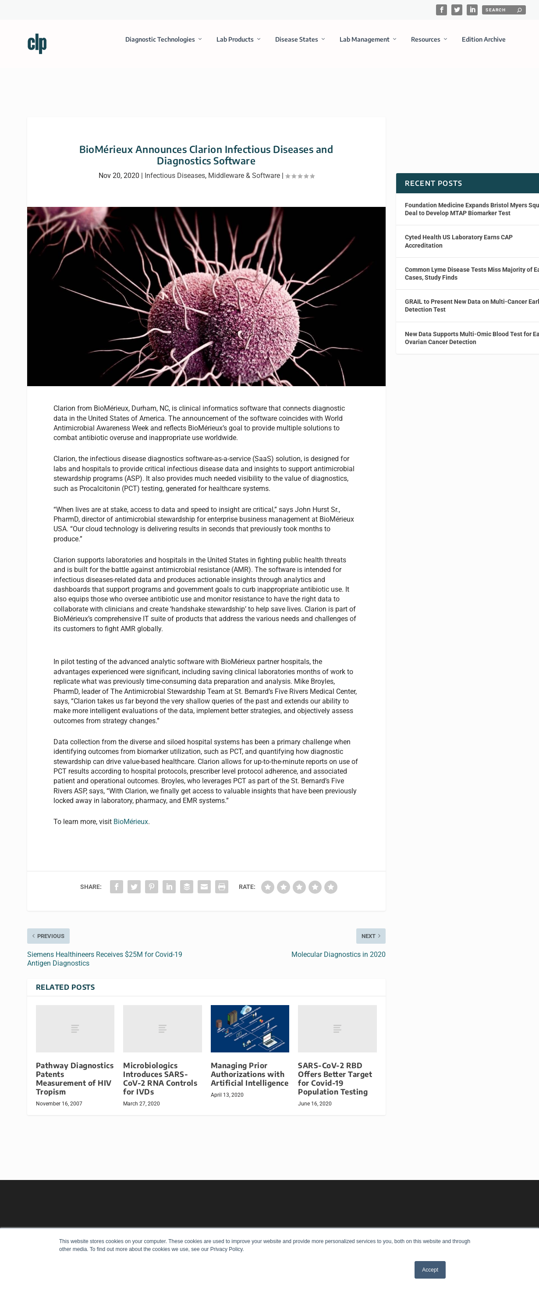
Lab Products (235, 45)
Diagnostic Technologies (160, 45)
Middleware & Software (244, 167)
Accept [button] (430, 1270)
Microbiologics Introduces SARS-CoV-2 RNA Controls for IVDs (160, 1070)
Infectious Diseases (175, 167)
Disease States (296, 45)
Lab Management (365, 45)
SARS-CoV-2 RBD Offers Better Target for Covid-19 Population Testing (335, 1070)
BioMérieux (130, 814)
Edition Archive (484, 45)
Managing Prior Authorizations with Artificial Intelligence (250, 1066)
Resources (425, 45)
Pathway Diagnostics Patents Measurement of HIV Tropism (75, 1070)
